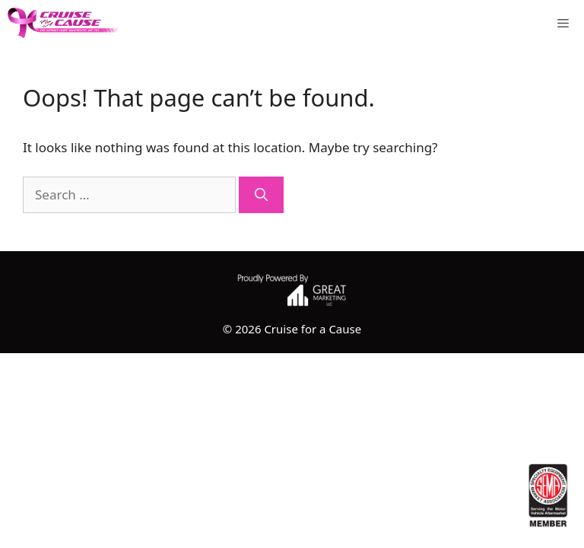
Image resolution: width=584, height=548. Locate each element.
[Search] (261, 195)
